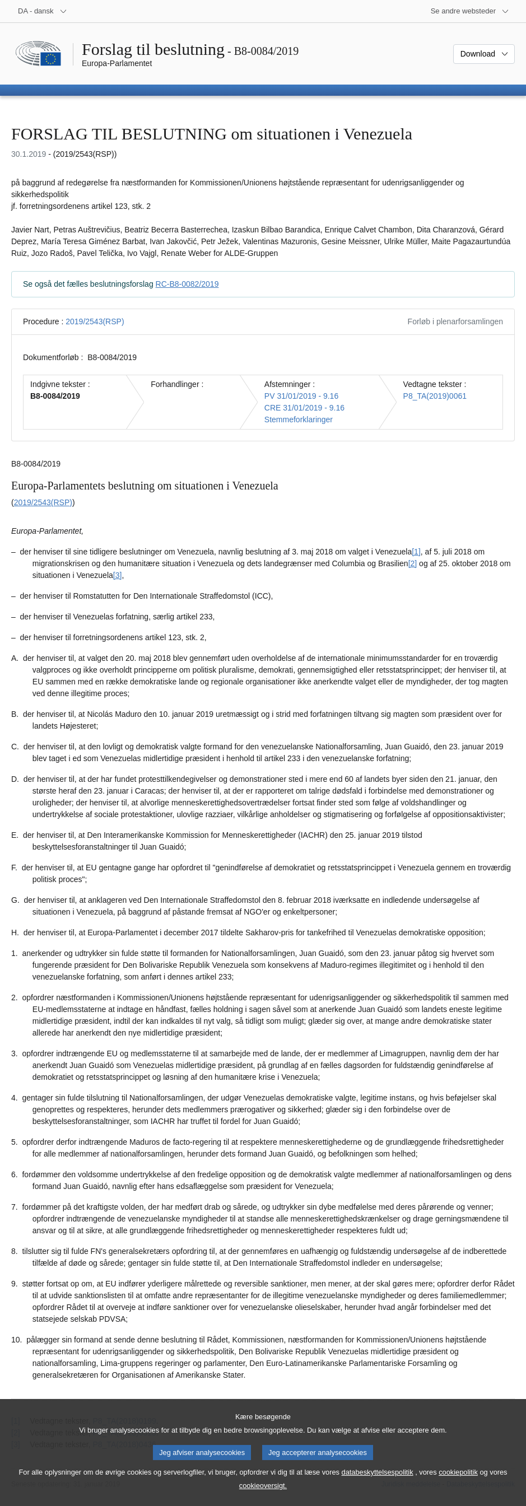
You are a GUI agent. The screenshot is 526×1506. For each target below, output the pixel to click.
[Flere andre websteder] (470, 11)
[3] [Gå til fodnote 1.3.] (117, 575)
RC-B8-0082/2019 (187, 283)
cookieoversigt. (263, 1495)
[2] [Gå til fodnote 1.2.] (412, 563)
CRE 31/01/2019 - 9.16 (304, 407)
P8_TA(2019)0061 (435, 395)
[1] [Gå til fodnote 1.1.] (416, 551)
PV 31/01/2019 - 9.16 (301, 395)
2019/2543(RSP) (95, 321)
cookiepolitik (458, 1481)
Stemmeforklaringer (298, 419)
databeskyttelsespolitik (377, 1481)
